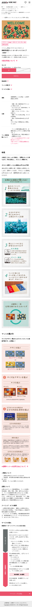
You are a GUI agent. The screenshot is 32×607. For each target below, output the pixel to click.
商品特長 (5, 81)
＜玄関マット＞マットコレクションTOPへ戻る (16, 17)
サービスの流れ (7, 89)
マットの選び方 (7, 85)
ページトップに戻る (20, 593)
